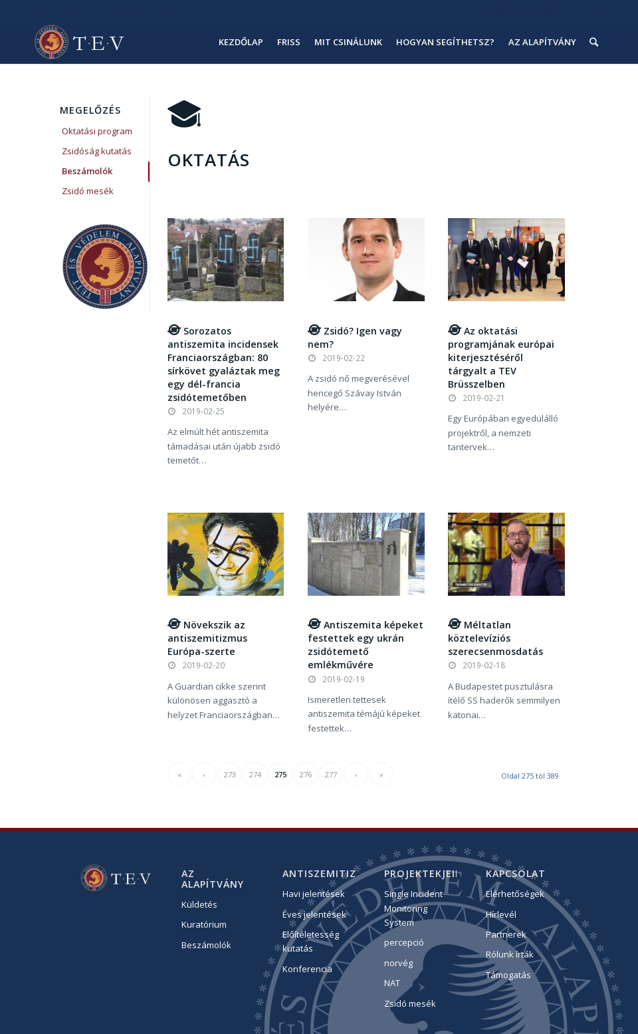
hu (571, 10)
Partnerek (506, 934)
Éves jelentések (314, 914)
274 (255, 774)
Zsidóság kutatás (97, 151)
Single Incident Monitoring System (413, 908)
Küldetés (199, 904)
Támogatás (508, 975)
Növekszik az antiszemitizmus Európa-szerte (207, 638)
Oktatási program (97, 131)
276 (306, 774)
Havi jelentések (313, 894)
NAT (392, 983)
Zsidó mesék (88, 191)
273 (230, 774)
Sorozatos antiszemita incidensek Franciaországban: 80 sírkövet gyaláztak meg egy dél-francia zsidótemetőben (223, 364)
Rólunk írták (510, 954)
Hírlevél (501, 914)
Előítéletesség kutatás (310, 941)
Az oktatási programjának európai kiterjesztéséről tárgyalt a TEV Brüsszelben (501, 357)
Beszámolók (87, 171)
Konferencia (307, 969)
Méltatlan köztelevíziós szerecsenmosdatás (495, 638)
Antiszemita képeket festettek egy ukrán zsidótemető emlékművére (365, 644)
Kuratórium (204, 924)
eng (597, 10)
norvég (398, 963)
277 (331, 774)
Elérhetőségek (515, 894)
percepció (404, 942)
